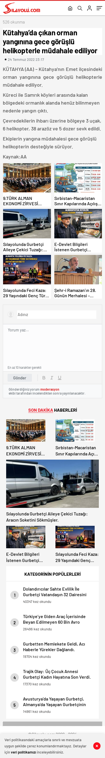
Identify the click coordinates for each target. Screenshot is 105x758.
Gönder (19, 377)
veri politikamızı (23, 752)
